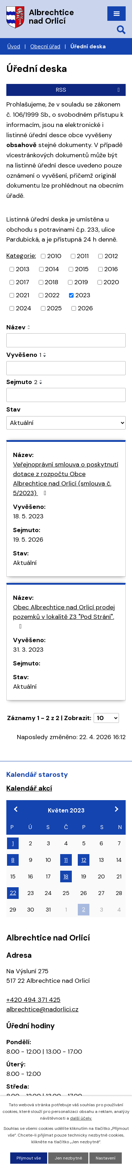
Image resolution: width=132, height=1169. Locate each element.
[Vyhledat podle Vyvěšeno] (66, 368)
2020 (111, 282)
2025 (54, 308)
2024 (23, 308)
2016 (111, 269)
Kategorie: (21, 255)
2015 (82, 269)
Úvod (13, 46)
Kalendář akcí (29, 788)
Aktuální (25, 563)
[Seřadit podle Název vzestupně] (29, 325)
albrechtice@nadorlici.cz (42, 1009)
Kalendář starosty (37, 774)
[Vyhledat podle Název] (66, 340)
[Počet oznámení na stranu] (106, 718)
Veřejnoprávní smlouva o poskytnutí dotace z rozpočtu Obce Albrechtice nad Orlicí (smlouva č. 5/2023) (65, 478)
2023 (82, 295)
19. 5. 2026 (28, 539)
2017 (22, 282)
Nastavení (105, 1158)
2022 (52, 295)
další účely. (81, 1118)
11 (66, 860)
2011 (83, 256)
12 (83, 860)
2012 (111, 256)
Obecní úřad (45, 46)
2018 (51, 282)
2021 (22, 295)
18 (65, 876)
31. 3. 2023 (28, 649)
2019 (81, 282)
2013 (23, 269)
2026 (85, 308)
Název (15, 327)
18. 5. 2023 (28, 516)
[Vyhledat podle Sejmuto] (66, 395)
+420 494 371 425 (33, 1000)
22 (13, 892)
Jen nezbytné (68, 1158)
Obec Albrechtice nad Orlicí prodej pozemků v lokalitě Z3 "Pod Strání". (64, 616)
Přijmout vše (29, 1158)
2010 (54, 256)
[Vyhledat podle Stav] (66, 423)
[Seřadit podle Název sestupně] (29, 328)
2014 (52, 269)
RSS (89, 89)
